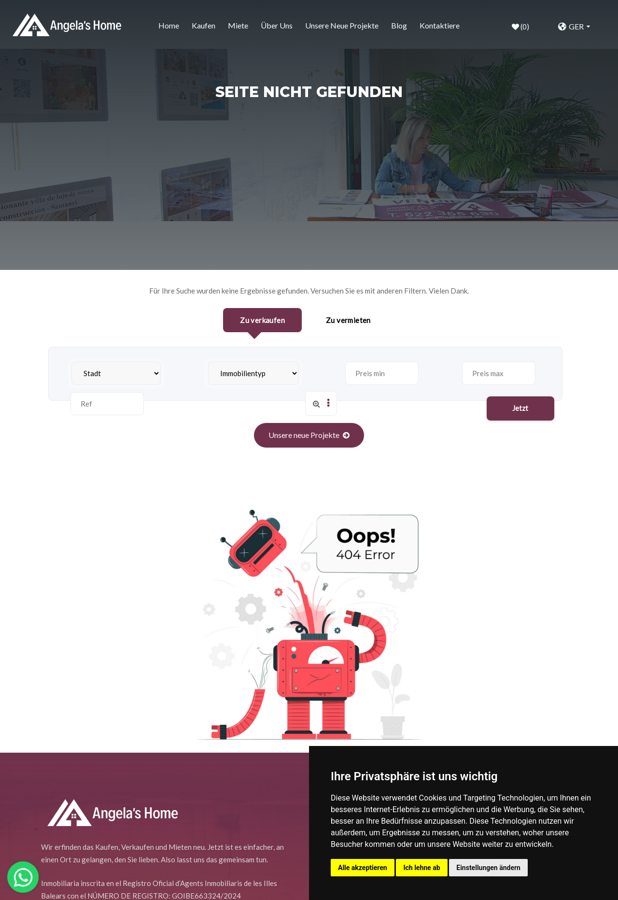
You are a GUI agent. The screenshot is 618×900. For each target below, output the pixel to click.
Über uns (277, 25)
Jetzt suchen (521, 377)
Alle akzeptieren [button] (362, 868)
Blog (399, 25)
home (168, 25)
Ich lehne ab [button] (421, 868)
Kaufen (203, 25)
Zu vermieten (348, 320)
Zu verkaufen (262, 320)
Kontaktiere (440, 25)
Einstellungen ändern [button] (488, 868)
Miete (238, 25)
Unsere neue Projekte (342, 25)
